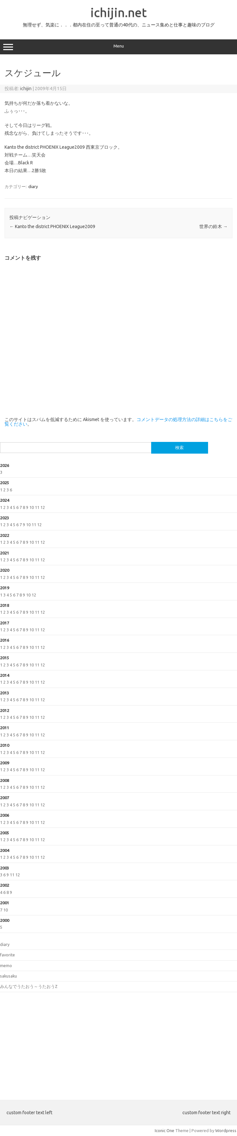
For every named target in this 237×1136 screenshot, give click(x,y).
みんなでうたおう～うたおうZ (29, 986)
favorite (7, 954)
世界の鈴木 (213, 226)
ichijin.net (118, 12)
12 (42, 507)
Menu (118, 47)
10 (31, 507)
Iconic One (164, 1130)
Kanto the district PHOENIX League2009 (52, 226)
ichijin (26, 88)
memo (6, 965)
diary (33, 186)
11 (37, 507)
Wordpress (225, 1130)
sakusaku (8, 976)
